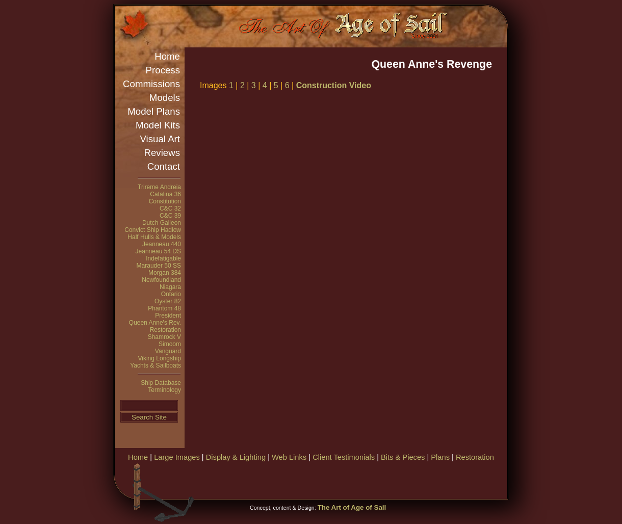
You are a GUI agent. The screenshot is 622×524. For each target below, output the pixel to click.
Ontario (171, 294)
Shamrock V (164, 336)
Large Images (177, 457)
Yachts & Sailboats (155, 365)
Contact (163, 166)
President (168, 315)
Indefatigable (163, 258)
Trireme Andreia (159, 187)
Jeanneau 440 (161, 244)
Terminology (164, 390)
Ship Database (161, 382)
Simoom (170, 344)
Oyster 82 (167, 301)
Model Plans (153, 111)
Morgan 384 (164, 272)
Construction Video (333, 85)
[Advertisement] (387, 479)
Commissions (151, 83)
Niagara (170, 287)
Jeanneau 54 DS (158, 251)
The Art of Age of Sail (352, 507)
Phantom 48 (164, 308)
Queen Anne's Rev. (155, 322)
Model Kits (158, 125)
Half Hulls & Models (154, 237)
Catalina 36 (165, 194)
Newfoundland (161, 279)
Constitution (165, 201)
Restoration (165, 329)
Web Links (289, 457)
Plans (440, 457)
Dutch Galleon (161, 222)
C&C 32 (170, 208)
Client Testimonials (344, 457)
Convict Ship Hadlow (152, 229)
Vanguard (168, 351)
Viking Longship (159, 358)
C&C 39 (170, 215)
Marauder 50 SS (159, 265)
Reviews (162, 152)
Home (167, 56)
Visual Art (160, 139)
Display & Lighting (236, 457)
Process (163, 70)
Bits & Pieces (403, 457)
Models (164, 97)
